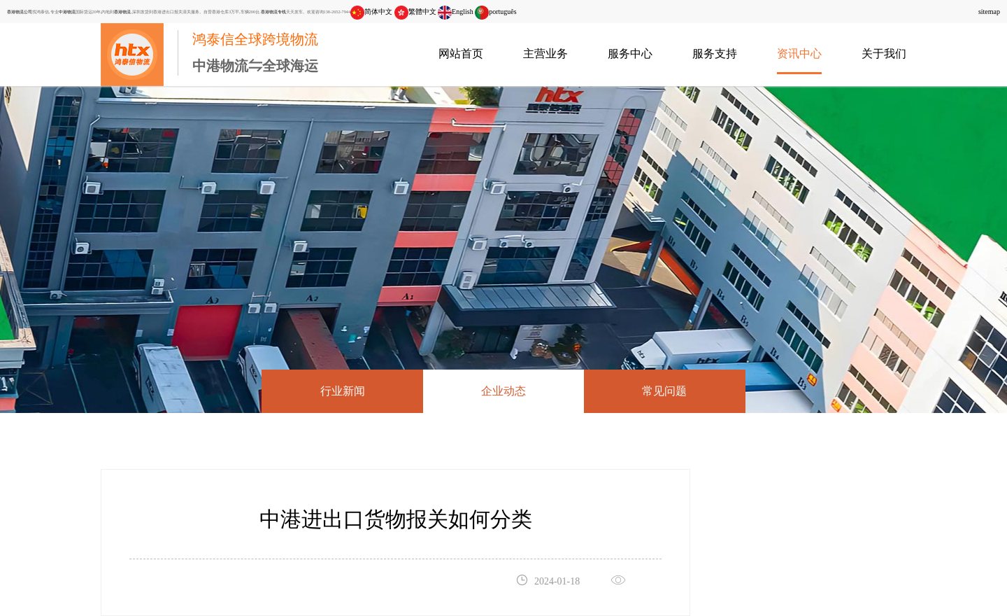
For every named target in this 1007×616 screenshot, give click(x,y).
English (455, 11)
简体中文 (371, 11)
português (495, 11)
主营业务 (545, 53)
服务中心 (630, 53)
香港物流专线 (273, 11)
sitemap (989, 11)
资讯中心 (799, 53)
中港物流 (67, 11)
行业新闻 (342, 391)
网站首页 (460, 53)
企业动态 (503, 391)
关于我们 (884, 53)
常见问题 (664, 391)
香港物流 (122, 11)
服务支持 (714, 53)
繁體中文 (415, 11)
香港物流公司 (19, 11)
